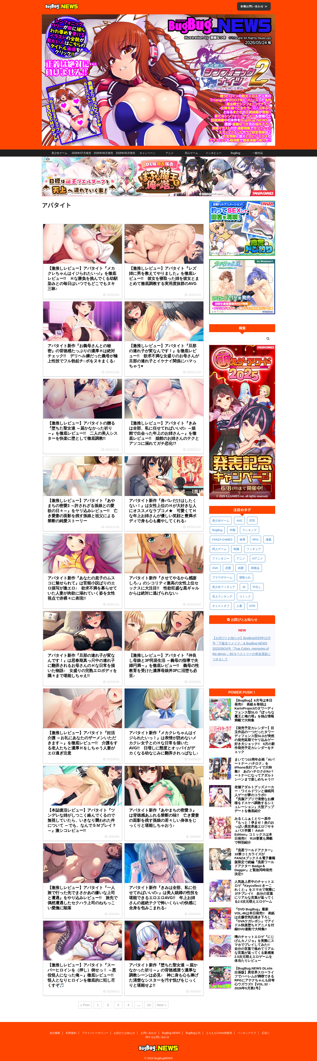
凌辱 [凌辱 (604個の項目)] (242, 539)
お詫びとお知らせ (124, 1029)
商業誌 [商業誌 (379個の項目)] (255, 568)
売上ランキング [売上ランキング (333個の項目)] (222, 596)
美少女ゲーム (59, 153)
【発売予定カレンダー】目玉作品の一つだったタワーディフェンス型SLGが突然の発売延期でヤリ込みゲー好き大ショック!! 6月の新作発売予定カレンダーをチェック (254, 740)
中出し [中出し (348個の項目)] (257, 587)
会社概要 (55, 1029)
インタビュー (213, 153)
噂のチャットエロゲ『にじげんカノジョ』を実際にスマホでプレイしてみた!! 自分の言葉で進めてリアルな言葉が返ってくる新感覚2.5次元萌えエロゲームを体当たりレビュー (254, 948)
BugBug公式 (193, 1029)
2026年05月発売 (125, 153)
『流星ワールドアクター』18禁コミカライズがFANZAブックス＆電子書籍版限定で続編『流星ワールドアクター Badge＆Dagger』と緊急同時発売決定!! (254, 862)
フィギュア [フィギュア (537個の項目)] (254, 549)
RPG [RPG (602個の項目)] (255, 539)
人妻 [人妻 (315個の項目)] (239, 606)
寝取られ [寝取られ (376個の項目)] (245, 577)
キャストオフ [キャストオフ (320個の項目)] (220, 606)
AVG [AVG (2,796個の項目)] (239, 520)
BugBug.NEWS (171, 1029)
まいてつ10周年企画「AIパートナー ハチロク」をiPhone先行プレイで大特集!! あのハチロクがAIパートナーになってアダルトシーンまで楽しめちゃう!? (254, 769)
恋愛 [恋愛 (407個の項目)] (228, 568)
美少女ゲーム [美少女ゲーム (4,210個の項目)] (220, 520)
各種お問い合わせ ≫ (253, 6)
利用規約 (71, 1029)
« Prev (85, 1005)
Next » (161, 1005)
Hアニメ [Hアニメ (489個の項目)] (257, 558)
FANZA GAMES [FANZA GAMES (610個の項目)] (222, 539)
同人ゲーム (191, 153)
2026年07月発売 (81, 153)
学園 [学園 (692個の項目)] (232, 530)
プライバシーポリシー (95, 1029)
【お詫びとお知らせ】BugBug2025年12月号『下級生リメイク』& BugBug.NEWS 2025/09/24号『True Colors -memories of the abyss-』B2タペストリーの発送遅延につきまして (241, 648)
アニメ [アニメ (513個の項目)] (240, 558)
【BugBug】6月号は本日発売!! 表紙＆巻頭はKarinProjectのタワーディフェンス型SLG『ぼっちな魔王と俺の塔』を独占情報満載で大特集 (254, 710)
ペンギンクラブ (247, 1029)
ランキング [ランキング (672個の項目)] (249, 530)
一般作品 (257, 153)
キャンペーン (147, 153)
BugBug (235, 153)
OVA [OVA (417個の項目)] (215, 568)
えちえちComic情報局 (219, 1029)
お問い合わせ (149, 1029)
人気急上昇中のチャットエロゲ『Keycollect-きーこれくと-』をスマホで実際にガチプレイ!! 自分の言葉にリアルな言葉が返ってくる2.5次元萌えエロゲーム (254, 891)
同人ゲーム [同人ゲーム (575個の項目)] (219, 549)
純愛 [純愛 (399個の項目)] (241, 568)
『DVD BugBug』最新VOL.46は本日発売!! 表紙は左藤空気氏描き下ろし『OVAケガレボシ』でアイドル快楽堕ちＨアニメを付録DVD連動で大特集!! (254, 919)
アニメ (169, 153)
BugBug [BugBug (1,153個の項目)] (217, 530)
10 (149, 1005)
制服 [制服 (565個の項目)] (236, 549)
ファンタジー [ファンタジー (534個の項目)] (220, 558)
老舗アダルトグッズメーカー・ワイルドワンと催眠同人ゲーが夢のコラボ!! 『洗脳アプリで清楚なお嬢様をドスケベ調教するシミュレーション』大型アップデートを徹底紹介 (254, 799)
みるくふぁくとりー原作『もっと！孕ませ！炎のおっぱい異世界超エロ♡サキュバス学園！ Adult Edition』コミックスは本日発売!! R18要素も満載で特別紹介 (254, 830)
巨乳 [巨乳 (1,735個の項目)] (252, 520)
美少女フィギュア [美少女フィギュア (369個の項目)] (223, 587)
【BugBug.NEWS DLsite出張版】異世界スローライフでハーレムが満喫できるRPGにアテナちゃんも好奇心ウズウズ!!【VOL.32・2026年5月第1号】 (254, 978)
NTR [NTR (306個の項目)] (252, 606)
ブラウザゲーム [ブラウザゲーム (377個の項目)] (222, 577)
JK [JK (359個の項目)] (243, 587)
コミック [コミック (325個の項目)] (245, 596)
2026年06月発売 (103, 153)
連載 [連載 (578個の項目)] (268, 539)
